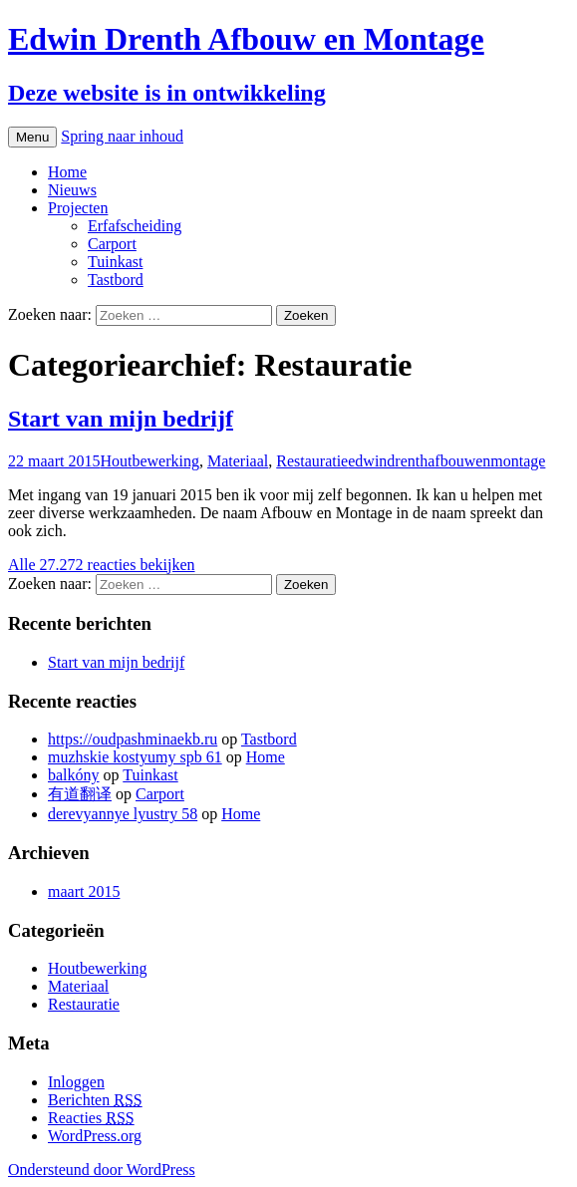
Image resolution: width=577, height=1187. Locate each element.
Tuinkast (115, 261)
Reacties (91, 1117)
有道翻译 (80, 793)
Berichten (95, 1099)
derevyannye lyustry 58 (122, 813)
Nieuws (72, 189)
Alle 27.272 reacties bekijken (101, 564)
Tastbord (116, 279)
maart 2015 (84, 891)
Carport (112, 243)
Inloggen (76, 1081)
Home (67, 171)
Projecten (78, 207)
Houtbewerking (149, 460)
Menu (32, 137)
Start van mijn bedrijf (120, 419)
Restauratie (312, 460)
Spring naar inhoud (122, 136)
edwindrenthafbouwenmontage (446, 460)
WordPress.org (95, 1135)
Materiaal (237, 460)
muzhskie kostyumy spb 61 (135, 756)
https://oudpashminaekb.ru (132, 739)
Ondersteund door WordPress (101, 1169)
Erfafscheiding (134, 225)
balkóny (74, 774)
